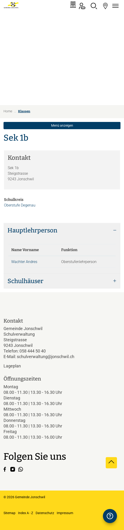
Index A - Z (25, 513)
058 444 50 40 (32, 351)
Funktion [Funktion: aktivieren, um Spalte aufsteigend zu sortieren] (69, 250)
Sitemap (9, 513)
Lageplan (16, 365)
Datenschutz (45, 513)
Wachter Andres (24, 262)
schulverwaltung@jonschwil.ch (45, 356)
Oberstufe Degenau (19, 205)
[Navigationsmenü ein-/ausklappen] (114, 6)
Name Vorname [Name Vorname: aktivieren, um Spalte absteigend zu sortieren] (25, 250)
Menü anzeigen (62, 125)
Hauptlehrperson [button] (32, 230)
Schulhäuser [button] (25, 281)
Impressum (65, 513)
